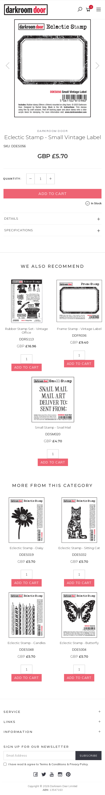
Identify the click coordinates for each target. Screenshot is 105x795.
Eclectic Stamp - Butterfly (79, 643)
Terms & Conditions (53, 764)
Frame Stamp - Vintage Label (79, 329)
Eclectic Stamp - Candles (26, 643)
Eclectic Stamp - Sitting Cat (79, 548)
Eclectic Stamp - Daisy (26, 548)
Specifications (18, 230)
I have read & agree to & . (45, 764)
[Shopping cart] (88, 10)
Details (11, 218)
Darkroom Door (52, 131)
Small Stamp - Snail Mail (53, 427)
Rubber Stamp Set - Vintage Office (26, 330)
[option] (52, 68)
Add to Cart (52, 193)
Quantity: (12, 178)
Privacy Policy (79, 764)
